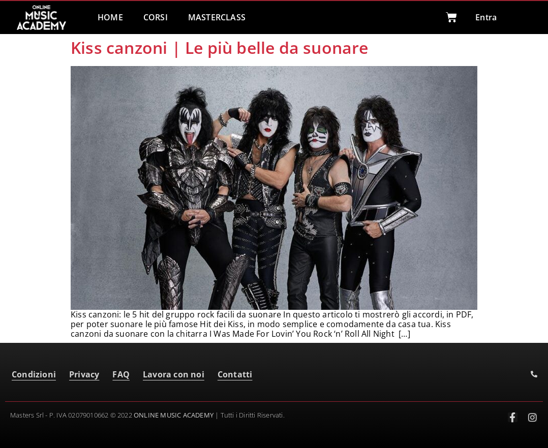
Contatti (235, 374)
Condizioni (34, 374)
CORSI (155, 17)
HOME (110, 17)
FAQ (121, 374)
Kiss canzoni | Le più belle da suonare (220, 47)
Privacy (84, 374)
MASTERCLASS (217, 17)
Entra (486, 17)
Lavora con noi (173, 374)
